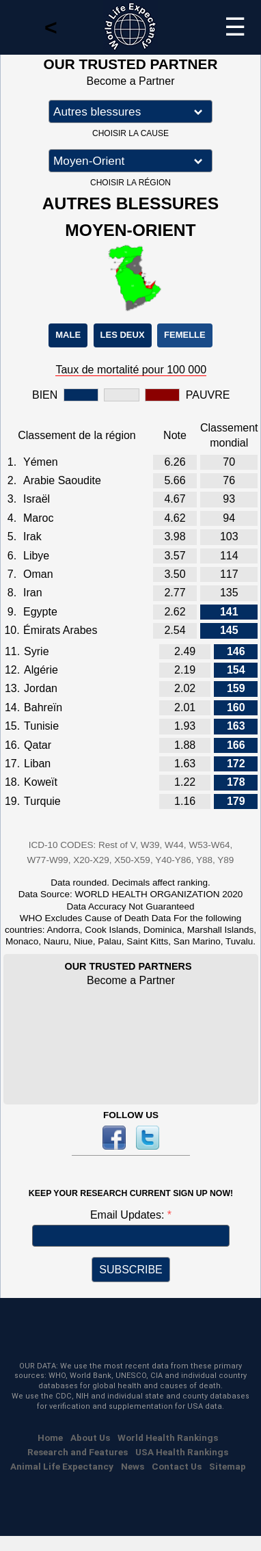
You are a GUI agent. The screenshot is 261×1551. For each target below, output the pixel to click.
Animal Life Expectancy (61, 1466)
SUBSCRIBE (130, 1269)
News (132, 1466)
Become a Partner (131, 81)
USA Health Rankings (181, 1451)
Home (50, 1437)
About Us (90, 1437)
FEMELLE (185, 335)
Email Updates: (128, 1215)
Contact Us (177, 1466)
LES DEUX (122, 335)
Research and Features (77, 1451)
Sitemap (227, 1466)
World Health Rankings (168, 1437)
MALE (68, 335)
